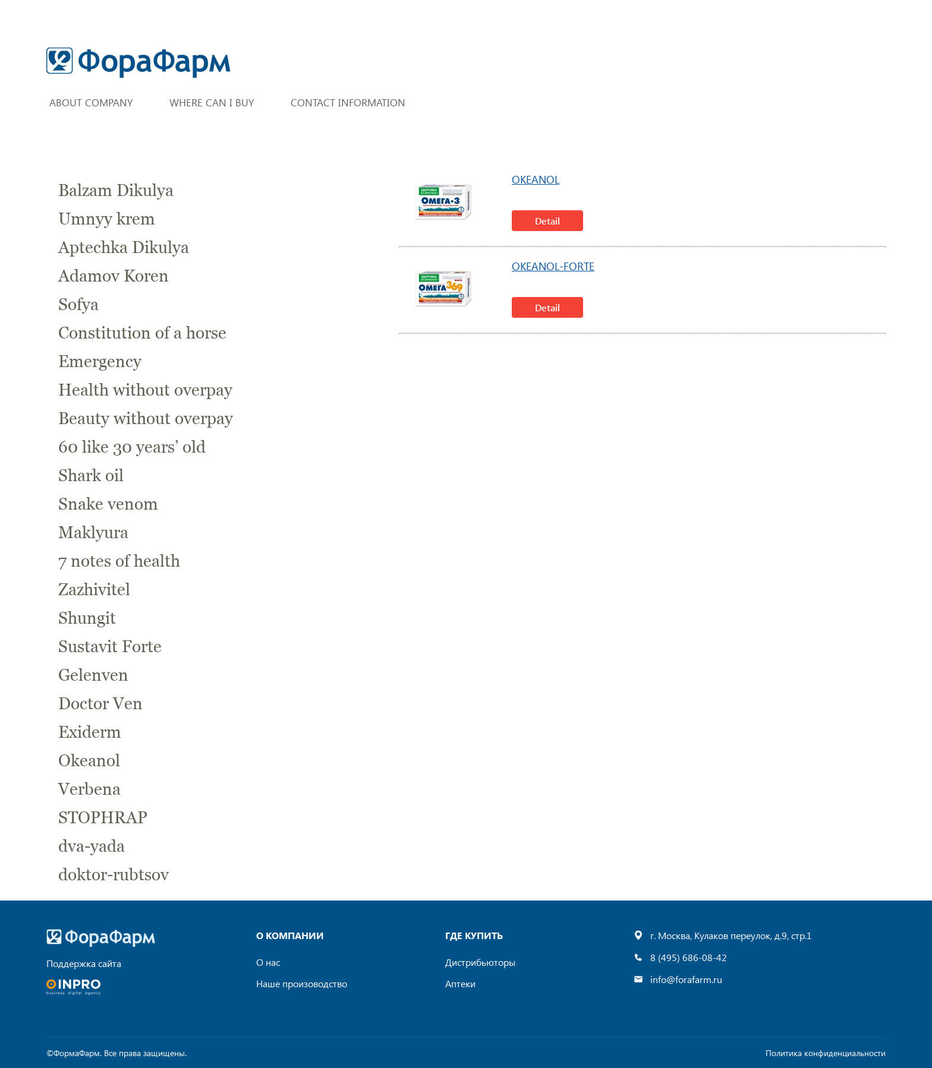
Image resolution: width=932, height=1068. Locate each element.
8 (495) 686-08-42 (688, 957)
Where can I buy (211, 102)
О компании (290, 935)
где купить (474, 935)
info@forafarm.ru (686, 979)
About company (91, 102)
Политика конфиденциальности (826, 1052)
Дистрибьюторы (480, 962)
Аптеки (460, 983)
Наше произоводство (301, 983)
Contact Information (348, 102)
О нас (268, 962)
